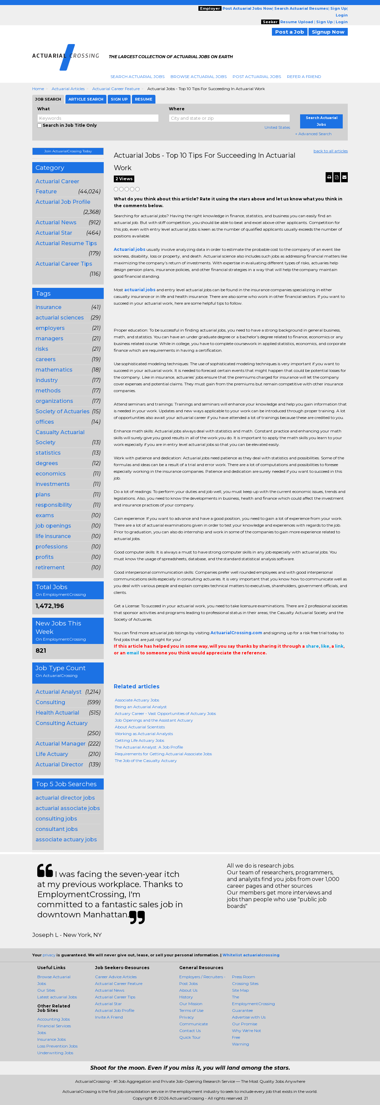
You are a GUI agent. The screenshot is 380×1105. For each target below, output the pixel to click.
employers (50, 328)
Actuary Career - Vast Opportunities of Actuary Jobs (165, 713)
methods (48, 390)
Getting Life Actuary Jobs (139, 740)
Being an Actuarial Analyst (141, 706)
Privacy (186, 1017)
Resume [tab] (143, 99)
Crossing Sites (245, 983)
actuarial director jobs (65, 798)
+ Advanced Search (313, 133)
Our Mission (190, 1003)
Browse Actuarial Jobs (199, 76)
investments (53, 484)
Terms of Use (191, 1010)
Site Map (240, 990)
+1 (128, 666)
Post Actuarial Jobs (257, 76)
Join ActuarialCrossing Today (68, 151)
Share (118, 666)
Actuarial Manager (61, 743)
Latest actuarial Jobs (57, 996)
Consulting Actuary (62, 723)
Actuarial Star (54, 233)
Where (177, 108)
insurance (48, 307)
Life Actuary (52, 754)
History (186, 996)
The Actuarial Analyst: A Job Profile (149, 747)
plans (43, 494)
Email (159, 666)
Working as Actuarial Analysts (144, 733)
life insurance (53, 536)
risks (42, 349)
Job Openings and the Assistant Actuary (154, 720)
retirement (50, 567)
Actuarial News (56, 222)
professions (52, 546)
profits (45, 557)
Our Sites (46, 990)
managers (49, 338)
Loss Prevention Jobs (57, 1046)
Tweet (138, 666)
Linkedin (148, 666)
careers (46, 359)
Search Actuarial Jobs (137, 76)
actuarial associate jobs (68, 808)
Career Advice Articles (116, 976)
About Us (188, 990)
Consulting (50, 702)
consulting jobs (56, 818)
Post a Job (289, 32)
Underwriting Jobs (55, 1052)
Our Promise (244, 1023)
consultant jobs (57, 829)
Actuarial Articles (68, 88)
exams (45, 515)
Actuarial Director (59, 764)
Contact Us (190, 1030)
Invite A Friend (109, 1017)
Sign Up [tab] (119, 99)
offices (45, 422)
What (43, 108)
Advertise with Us (249, 1017)
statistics (48, 453)
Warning (240, 1043)
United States (277, 127)
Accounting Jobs (53, 1019)
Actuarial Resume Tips (66, 243)
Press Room (243, 976)
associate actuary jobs (66, 839)
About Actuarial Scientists (140, 726)
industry (47, 380)
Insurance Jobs (51, 1039)
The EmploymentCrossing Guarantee (253, 1003)
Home (38, 88)
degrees (47, 463)
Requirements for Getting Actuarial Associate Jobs (163, 753)
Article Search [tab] (85, 99)
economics (51, 473)
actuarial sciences (60, 317)
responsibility (54, 505)
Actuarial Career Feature (116, 88)
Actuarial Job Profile (63, 202)
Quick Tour (190, 1037)
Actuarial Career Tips (64, 264)
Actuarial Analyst (59, 692)
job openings (53, 526)
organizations (54, 401)
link (339, 646)
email (133, 652)
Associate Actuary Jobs (137, 699)
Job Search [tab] (48, 99)
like (325, 646)
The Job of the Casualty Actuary (146, 760)
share (312, 646)
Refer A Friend (304, 76)
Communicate (193, 1023)
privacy (49, 955)
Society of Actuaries (63, 411)
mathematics (54, 370)
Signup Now (328, 32)
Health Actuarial (57, 713)
